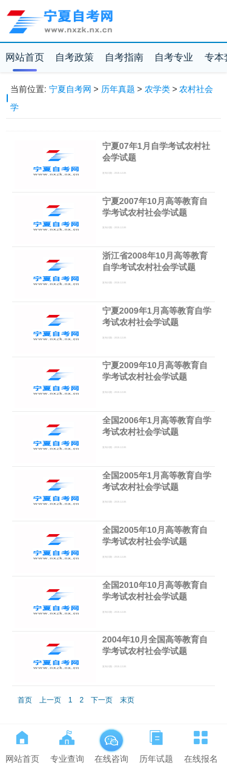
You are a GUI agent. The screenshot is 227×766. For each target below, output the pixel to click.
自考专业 (173, 57)
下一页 (102, 700)
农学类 (157, 89)
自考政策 (74, 57)
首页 (25, 700)
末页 (127, 700)
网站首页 (24, 57)
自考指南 (124, 57)
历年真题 (118, 89)
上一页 (50, 700)
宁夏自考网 (70, 89)
